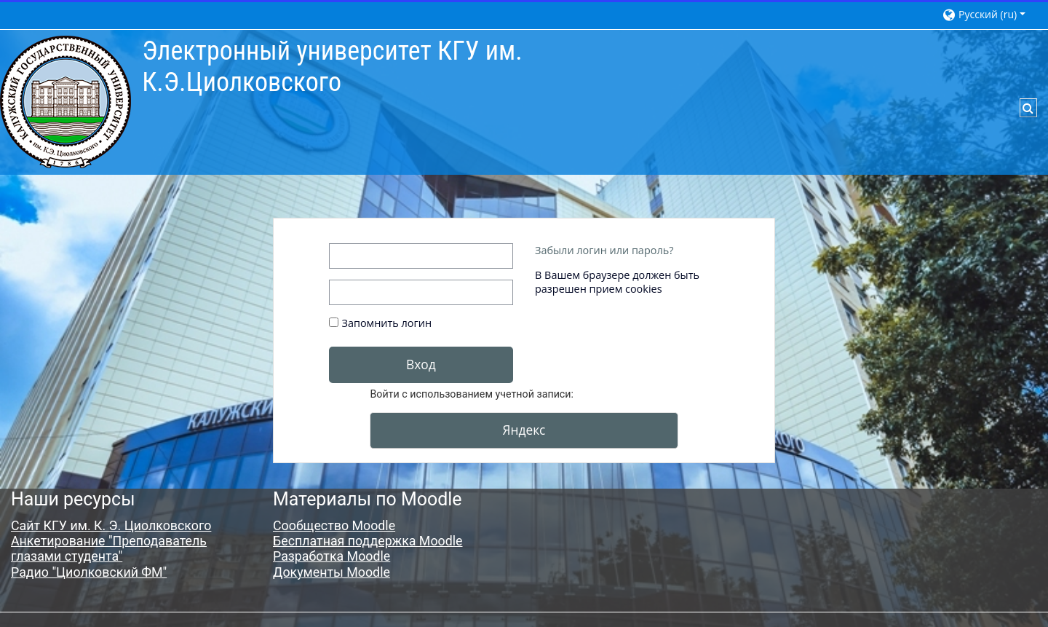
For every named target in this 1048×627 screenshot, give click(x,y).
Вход (421, 364)
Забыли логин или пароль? (604, 250)
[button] (988, 14)
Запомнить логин (387, 323)
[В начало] (65, 101)
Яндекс (524, 429)
